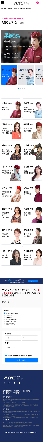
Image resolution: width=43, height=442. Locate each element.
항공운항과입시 (27, 391)
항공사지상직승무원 (11, 322)
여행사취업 (16, 393)
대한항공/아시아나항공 (12, 313)
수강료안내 (13, 416)
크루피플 (22, 9)
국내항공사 (9, 315)
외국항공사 (9, 317)
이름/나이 (8, 334)
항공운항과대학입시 (11, 324)
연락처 (7, 343)
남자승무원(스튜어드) (11, 320)
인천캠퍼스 (17, 391)
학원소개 (3, 9)
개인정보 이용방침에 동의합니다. (19, 356)
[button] (18, 88)
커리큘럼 (10, 9)
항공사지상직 (6, 393)
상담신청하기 (21, 360)
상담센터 (28, 9)
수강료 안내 (23, 402)
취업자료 (16, 9)
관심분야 (6, 310)
